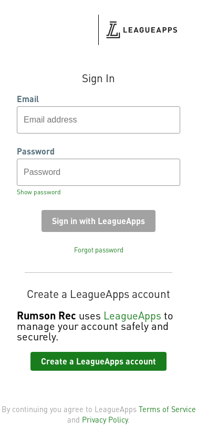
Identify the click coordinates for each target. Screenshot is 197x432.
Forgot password (98, 250)
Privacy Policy (105, 419)
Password (36, 151)
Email (28, 99)
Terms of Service (167, 409)
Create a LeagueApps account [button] (98, 361)
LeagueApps (132, 315)
